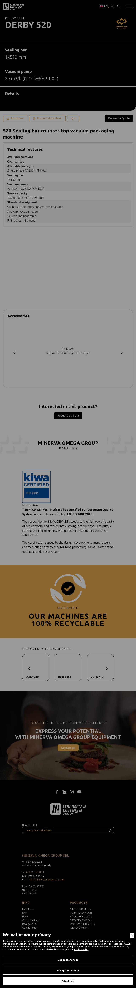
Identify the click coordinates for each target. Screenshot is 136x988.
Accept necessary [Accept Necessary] (68, 970)
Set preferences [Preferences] (68, 959)
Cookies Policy (81, 949)
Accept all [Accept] (68, 980)
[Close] (132, 935)
